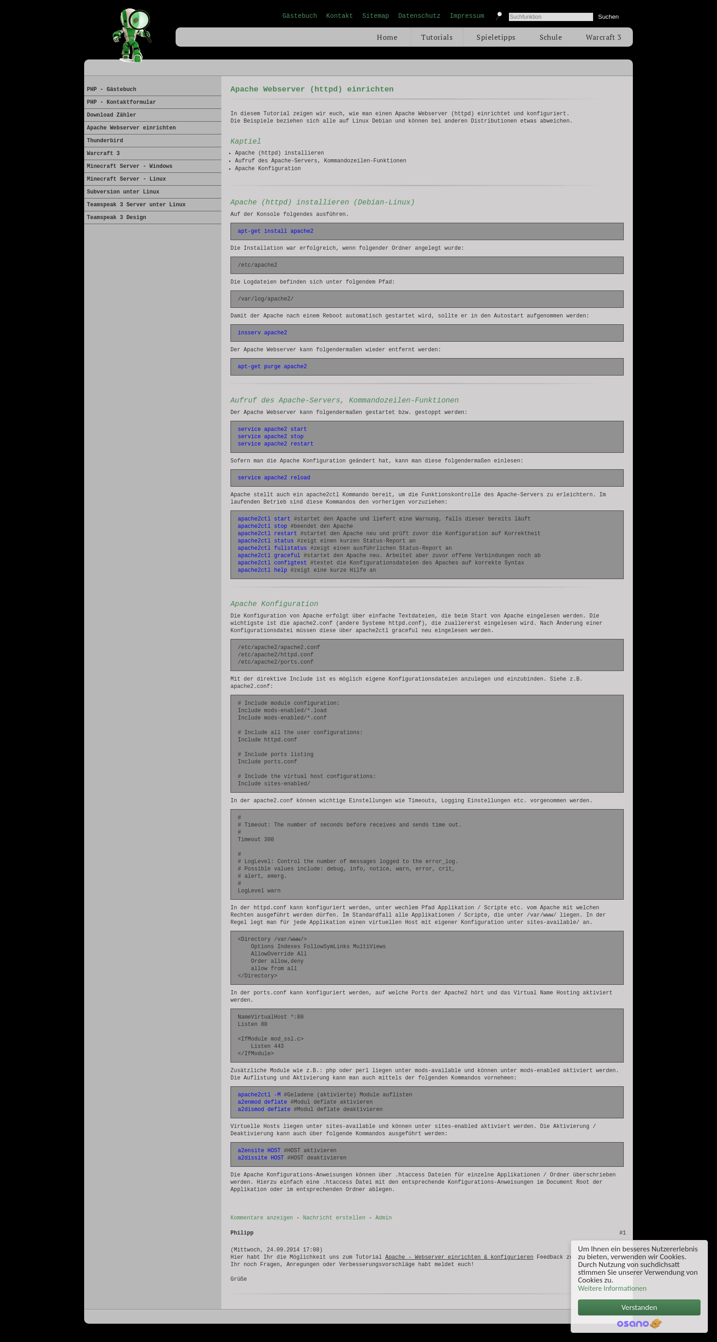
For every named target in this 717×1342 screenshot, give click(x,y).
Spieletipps (495, 37)
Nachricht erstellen (334, 1227)
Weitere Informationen (612, 1288)
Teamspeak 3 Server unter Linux (136, 205)
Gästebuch (300, 16)
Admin (383, 1227)
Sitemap (375, 16)
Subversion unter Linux (123, 192)
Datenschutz (419, 16)
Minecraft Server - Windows (129, 166)
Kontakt (339, 16)
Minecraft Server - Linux (126, 179)
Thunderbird (105, 141)
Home (387, 37)
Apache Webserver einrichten (131, 128)
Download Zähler (111, 115)
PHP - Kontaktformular (121, 102)
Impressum (466, 16)
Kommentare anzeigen (261, 1227)
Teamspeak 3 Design (116, 218)
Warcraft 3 (603, 37)
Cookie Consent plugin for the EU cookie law (639, 1324)
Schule (551, 37)
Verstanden (639, 1307)
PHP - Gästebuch (111, 89)
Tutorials (437, 37)
